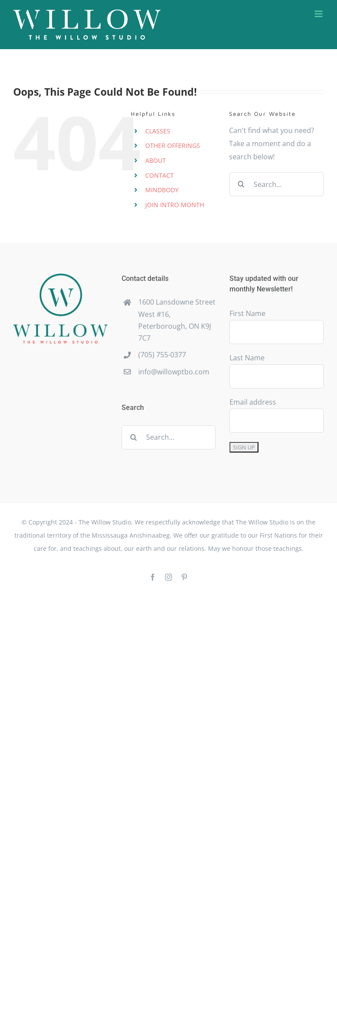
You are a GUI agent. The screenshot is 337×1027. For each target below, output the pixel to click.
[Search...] (276, 184)
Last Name (247, 358)
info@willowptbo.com (173, 372)
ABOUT (155, 160)
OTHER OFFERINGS (172, 145)
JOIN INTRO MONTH (174, 205)
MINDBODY (162, 190)
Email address (252, 402)
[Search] (241, 184)
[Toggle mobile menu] (319, 13)
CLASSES (157, 131)
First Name (247, 313)
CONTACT (159, 175)
